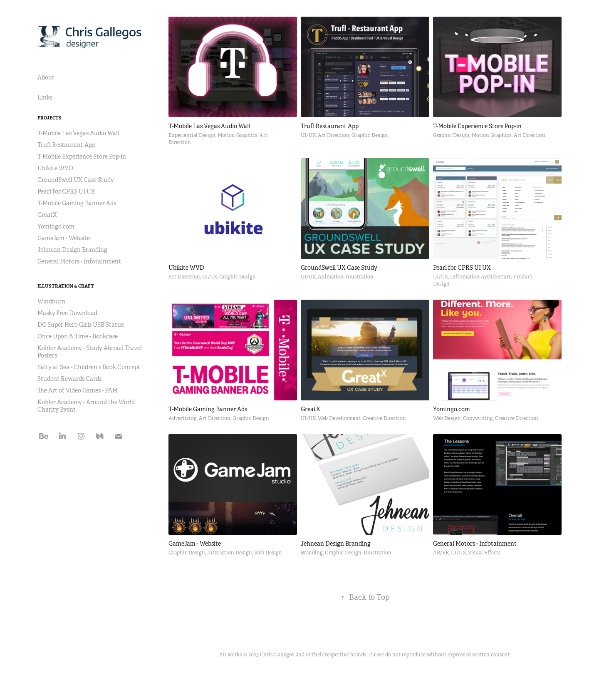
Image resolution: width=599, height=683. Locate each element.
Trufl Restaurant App (66, 145)
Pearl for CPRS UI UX (66, 191)
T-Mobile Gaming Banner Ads (76, 203)
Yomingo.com (55, 226)
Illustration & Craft (65, 286)
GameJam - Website (63, 238)
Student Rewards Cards (69, 378)
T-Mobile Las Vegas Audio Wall (78, 133)
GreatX (47, 215)
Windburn (51, 301)
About (45, 77)
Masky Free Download (67, 313)
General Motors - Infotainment (79, 261)
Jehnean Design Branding (72, 249)
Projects (49, 118)
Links (44, 97)
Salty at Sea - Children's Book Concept (88, 367)
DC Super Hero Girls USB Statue (80, 324)
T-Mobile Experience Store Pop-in (81, 156)
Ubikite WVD (55, 168)
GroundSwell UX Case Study (75, 180)
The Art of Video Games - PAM (77, 390)
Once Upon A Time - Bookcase (77, 336)
